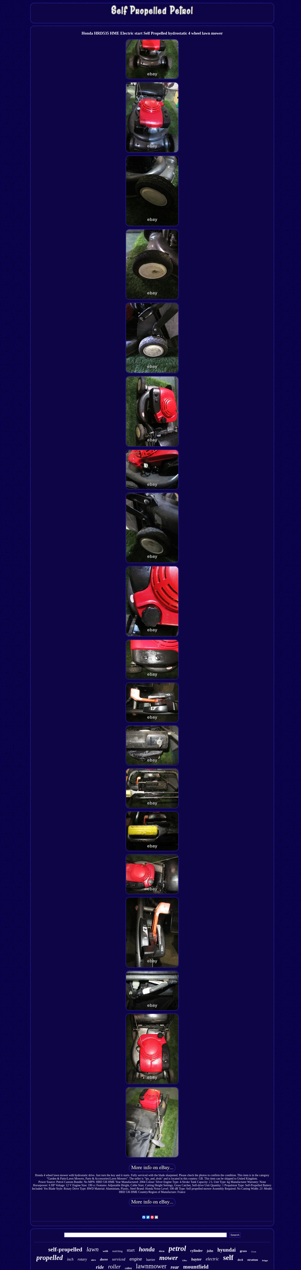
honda (147, 1249)
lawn (92, 1249)
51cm (253, 1251)
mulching (117, 1251)
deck (240, 1259)
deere (104, 1259)
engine (135, 1259)
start (131, 1250)
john (210, 1251)
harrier (150, 1259)
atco (93, 1259)
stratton (252, 1259)
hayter (196, 1259)
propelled (49, 1257)
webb (105, 1251)
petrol (177, 1248)
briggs (265, 1260)
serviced (118, 1259)
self (228, 1257)
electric (212, 1258)
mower (168, 1257)
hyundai (226, 1250)
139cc (184, 1260)
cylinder (196, 1251)
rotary (82, 1259)
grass (243, 1251)
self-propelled (65, 1249)
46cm (162, 1251)
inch (70, 1259)
